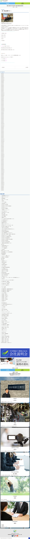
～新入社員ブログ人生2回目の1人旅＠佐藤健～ (7, 239)
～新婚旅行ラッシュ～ (4, 217)
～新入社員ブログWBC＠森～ (5, 240)
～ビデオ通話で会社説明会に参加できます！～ (7, 304)
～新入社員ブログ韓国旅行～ (4, 208)
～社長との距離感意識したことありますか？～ (7, 232)
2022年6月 (2, 131)
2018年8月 (2, 187)
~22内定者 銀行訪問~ (3, 272)
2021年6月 (2, 146)
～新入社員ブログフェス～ (4, 207)
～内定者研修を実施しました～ (5, 245)
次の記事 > (27, 67)
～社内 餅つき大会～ (3, 332)
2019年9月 (2, 173)
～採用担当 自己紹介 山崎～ (5, 327)
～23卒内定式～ (3, 249)
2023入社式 (2, 244)
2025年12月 (2, 77)
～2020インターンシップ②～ (5, 310)
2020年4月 (2, 164)
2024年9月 (2, 96)
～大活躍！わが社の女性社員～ (5, 227)
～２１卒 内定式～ (3, 287)
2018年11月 (2, 183)
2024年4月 (2, 103)
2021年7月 (2, 145)
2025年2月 (2, 90)
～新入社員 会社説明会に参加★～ (5, 273)
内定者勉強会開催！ (3, 253)
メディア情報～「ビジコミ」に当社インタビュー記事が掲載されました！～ (10, 277)
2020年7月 (2, 160)
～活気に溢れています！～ (4, 276)
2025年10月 (2, 80)
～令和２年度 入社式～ (4, 305)
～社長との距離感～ (3, 216)
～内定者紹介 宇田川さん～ (4, 295)
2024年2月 (2, 105)
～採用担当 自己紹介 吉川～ (5, 341)
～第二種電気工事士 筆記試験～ (5, 291)
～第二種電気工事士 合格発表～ (5, 281)
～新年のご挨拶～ (3, 213)
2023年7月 (2, 114)
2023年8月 (2, 113)
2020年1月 (2, 168)
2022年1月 (2, 137)
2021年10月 (2, 141)
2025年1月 (2, 91)
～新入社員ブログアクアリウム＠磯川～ (6, 235)
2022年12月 (2, 123)
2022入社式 (2, 259)
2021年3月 (2, 150)
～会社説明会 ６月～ (3, 300)
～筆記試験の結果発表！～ (4, 264)
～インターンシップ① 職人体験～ (5, 282)
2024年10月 (2, 95)
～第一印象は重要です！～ (4, 221)
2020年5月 (2, 163)
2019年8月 (2, 174)
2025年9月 (2, 81)
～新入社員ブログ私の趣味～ (4, 204)
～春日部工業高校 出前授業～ (5, 315)
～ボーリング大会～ (3, 286)
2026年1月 (2, 76)
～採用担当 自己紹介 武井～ (5, 338)
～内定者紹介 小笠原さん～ (4, 296)
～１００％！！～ (3, 301)
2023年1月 (2, 122)
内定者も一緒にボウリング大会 (5, 250)
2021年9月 (2, 142)
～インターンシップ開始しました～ (5, 255)
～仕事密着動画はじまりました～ (5, 195)
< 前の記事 (3, 67)
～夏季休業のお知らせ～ (4, 222)
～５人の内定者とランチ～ (4, 268)
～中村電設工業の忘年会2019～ (5, 314)
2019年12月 (2, 169)
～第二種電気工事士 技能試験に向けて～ (6, 290)
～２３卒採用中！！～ (4, 263)
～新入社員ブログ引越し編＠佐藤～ (5, 241)
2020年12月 (2, 154)
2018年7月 (2, 188)
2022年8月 (2, 128)
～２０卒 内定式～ (3, 319)
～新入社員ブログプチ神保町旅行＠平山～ (6, 236)
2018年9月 (2, 186)
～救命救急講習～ (3, 198)
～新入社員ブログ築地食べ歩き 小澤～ (6, 226)
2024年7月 (2, 99)
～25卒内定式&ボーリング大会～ (5, 212)
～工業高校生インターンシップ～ (5, 209)
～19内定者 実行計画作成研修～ (5, 336)
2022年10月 (2, 126)
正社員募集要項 (22, 3)
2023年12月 (2, 108)
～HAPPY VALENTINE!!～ (4, 309)
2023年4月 (2, 118)
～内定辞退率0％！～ (3, 254)
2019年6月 (2, 177)
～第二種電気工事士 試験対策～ (5, 324)
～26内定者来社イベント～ (4, 203)
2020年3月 (2, 165)
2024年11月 (2, 94)
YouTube (2, 38)
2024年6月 (2, 100)
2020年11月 (2, 155)
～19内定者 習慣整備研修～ (4, 333)
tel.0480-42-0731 (15, 374)
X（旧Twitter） (3, 40)
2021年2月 (2, 151)
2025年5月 (2, 86)
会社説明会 (7, 3)
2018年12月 (2, 182)
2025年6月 (2, 85)
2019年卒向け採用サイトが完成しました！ (6, 342)
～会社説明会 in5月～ (4, 328)
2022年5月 (2, 132)
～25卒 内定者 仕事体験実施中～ (5, 231)
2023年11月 (2, 109)
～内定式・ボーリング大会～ (4, 199)
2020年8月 (2, 159)
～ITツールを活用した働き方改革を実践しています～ (7, 218)
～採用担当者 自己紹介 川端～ (5, 337)
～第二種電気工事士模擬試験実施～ (5, 267)
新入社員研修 (3, 258)
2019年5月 (2, 178)
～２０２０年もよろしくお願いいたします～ (6, 313)
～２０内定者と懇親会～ (4, 323)
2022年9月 (2, 127)
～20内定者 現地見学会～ (4, 318)
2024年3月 (2, 104)
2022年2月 (2, 136)
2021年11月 (2, 140)
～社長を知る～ (3, 278)
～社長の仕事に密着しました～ (5, 230)
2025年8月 (2, 82)
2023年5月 (2, 117)
